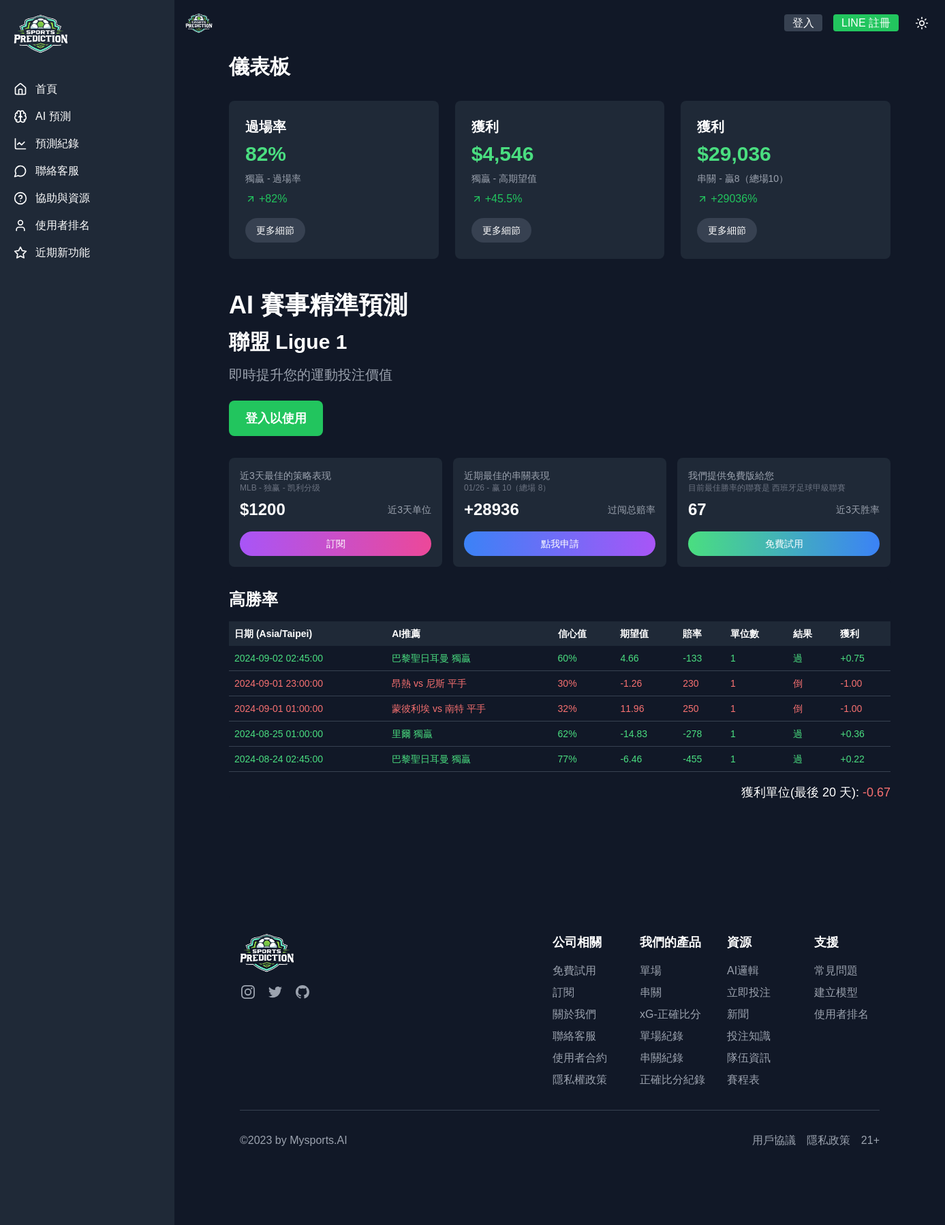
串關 (651, 992)
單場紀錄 (661, 1036)
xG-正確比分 (670, 1014)
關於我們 (574, 1014)
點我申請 (560, 543)
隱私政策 (828, 1140)
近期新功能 (52, 253)
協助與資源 (52, 198)
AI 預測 (42, 116)
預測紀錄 (46, 144)
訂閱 (335, 543)
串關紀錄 (661, 1058)
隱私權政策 (580, 1079)
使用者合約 (580, 1058)
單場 (651, 970)
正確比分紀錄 (672, 1079)
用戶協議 (774, 1140)
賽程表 (743, 1079)
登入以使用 (276, 418)
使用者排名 (52, 225)
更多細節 (275, 230)
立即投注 (749, 992)
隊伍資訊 (749, 1058)
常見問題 (836, 970)
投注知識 (749, 1036)
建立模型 (836, 992)
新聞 (738, 1014)
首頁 (35, 89)
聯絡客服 (46, 171)
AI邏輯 (743, 970)
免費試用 (784, 543)
